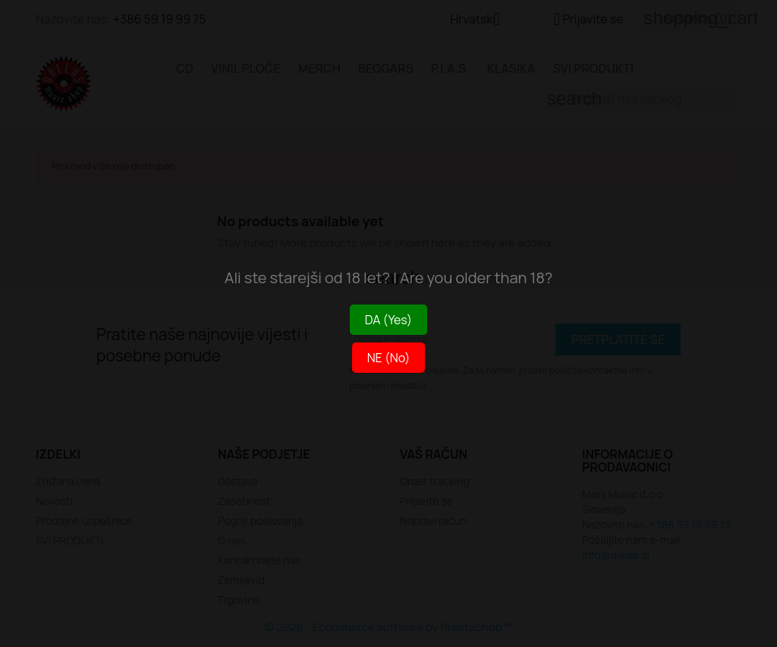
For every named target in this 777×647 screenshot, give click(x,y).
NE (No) (389, 357)
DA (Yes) (388, 319)
